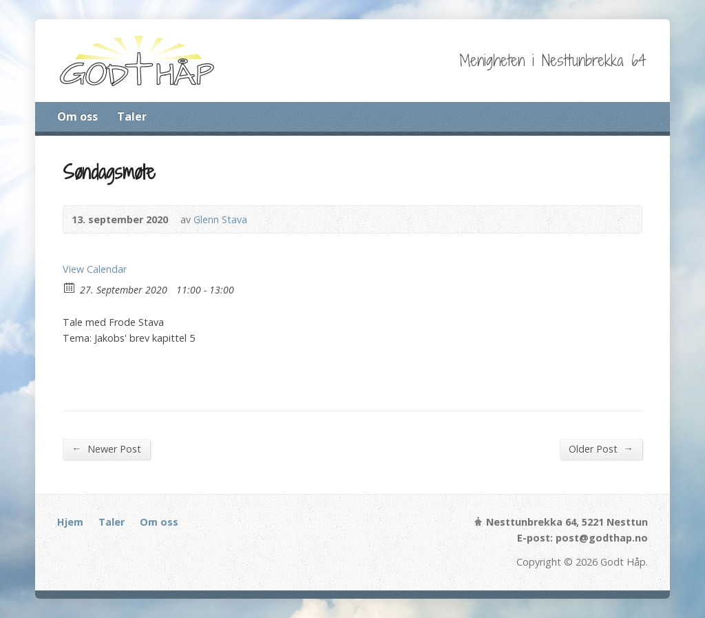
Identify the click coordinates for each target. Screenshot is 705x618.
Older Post (601, 448)
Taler (132, 116)
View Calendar (95, 269)
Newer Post (106, 448)
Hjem (70, 521)
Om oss (77, 116)
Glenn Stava (220, 219)
